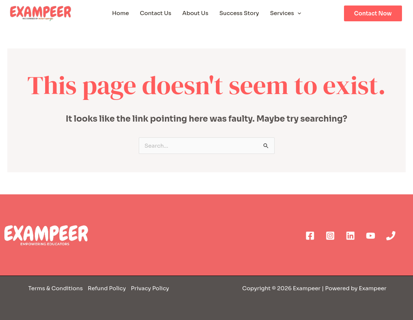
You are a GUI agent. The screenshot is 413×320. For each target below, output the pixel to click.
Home (120, 13)
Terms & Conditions (56, 288)
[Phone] (390, 235)
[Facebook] (310, 235)
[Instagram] (330, 235)
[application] (297, 13)
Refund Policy (106, 288)
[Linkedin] (350, 235)
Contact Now (373, 13)
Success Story (239, 13)
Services (285, 13)
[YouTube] (370, 235)
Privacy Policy (150, 288)
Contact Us (155, 13)
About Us (195, 13)
